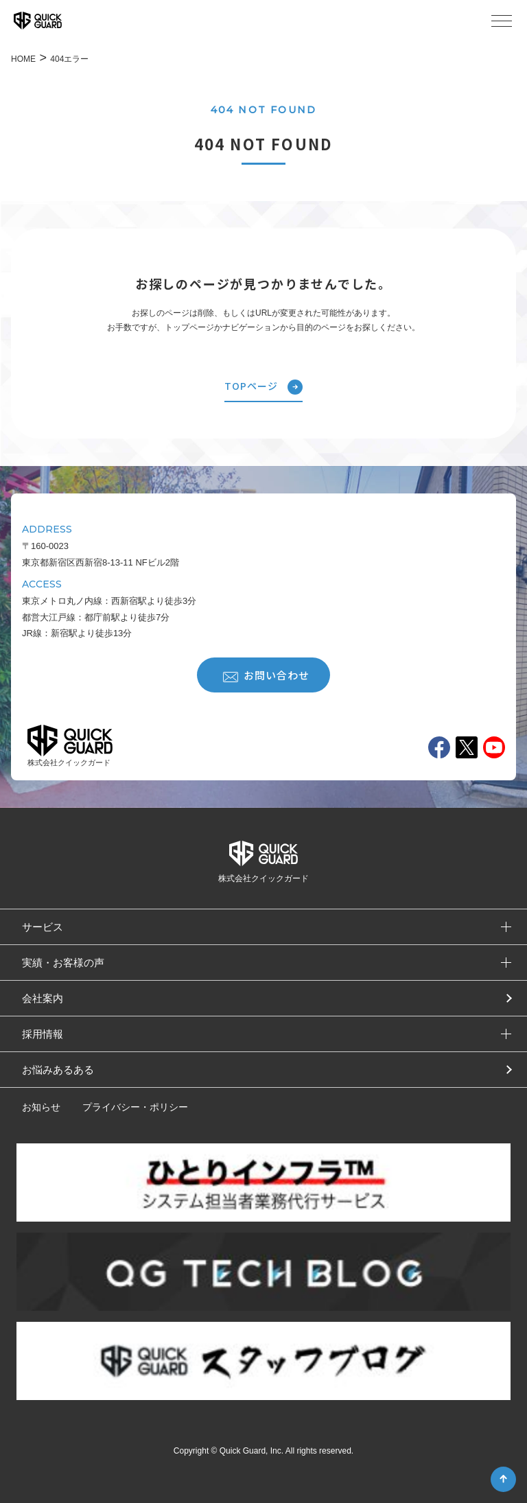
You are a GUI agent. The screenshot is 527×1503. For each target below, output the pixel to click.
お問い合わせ (266, 675)
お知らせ (41, 1107)
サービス (42, 927)
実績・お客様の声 (63, 962)
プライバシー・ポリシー (135, 1107)
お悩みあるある (58, 1069)
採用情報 (42, 1034)
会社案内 (42, 998)
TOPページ (263, 387)
